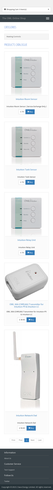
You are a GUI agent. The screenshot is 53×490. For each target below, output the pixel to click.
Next (32, 440)
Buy (30, 112)
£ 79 (22, 112)
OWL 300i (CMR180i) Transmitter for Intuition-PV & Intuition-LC (27, 305)
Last (40, 440)
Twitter (7, 481)
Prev (21, 440)
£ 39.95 (22, 320)
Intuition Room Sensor (26, 99)
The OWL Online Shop (14, 18)
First (13, 440)
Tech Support (9, 470)
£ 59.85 (22, 428)
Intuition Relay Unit (27, 240)
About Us (7, 458)
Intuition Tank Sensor (26, 169)
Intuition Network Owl (26, 415)
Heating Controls (14, 36)
